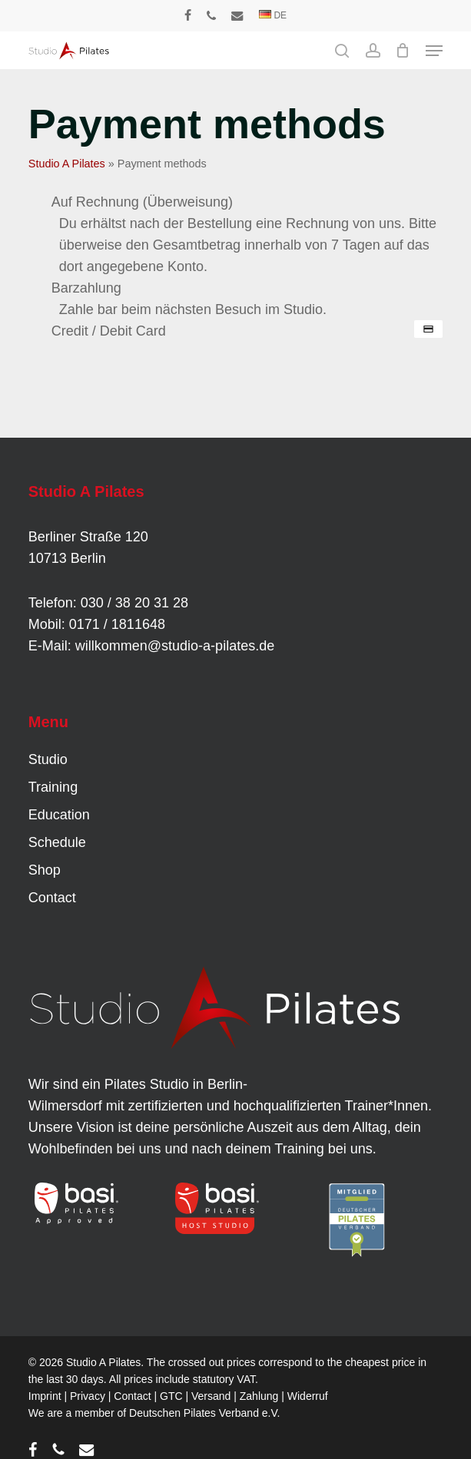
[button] (434, 50)
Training (53, 787)
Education (59, 814)
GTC (171, 1396)
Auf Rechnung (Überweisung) (142, 202)
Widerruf (307, 1396)
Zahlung (259, 1396)
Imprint (44, 1396)
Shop (44, 870)
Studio (48, 759)
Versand (211, 1396)
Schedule (57, 842)
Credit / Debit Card (108, 331)
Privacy (87, 1396)
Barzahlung (86, 288)
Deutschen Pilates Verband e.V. (204, 1413)
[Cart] (403, 50)
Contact (52, 897)
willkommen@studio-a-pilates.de (174, 645)
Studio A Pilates (66, 163)
